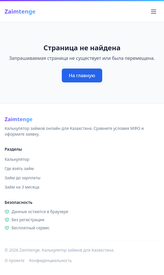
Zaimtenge (20, 11)
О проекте (15, 260)
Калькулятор (17, 159)
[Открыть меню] (153, 11)
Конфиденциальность (50, 260)
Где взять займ (19, 168)
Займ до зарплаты (22, 177)
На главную (82, 75)
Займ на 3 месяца (22, 187)
